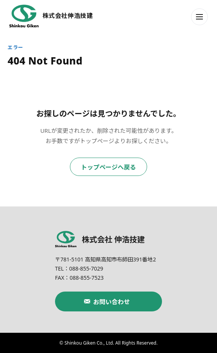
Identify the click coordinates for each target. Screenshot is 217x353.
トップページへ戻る (108, 167)
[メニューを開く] (199, 16)
